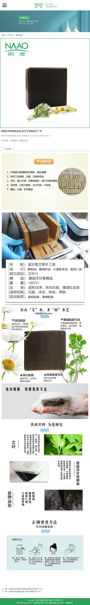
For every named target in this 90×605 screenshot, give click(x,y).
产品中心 (10, 35)
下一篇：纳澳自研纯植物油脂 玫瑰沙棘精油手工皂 (21, 591)
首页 (3, 35)
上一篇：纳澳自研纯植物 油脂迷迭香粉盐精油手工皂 (22, 589)
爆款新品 (19, 35)
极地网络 (69, 603)
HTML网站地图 (50, 603)
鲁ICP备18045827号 (24, 603)
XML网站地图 (38, 603)
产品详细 (7, 149)
